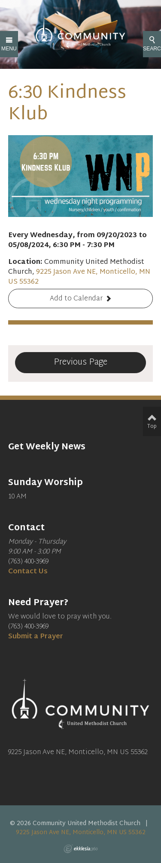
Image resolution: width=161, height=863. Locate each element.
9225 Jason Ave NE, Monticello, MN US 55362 (79, 277)
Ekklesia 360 (81, 848)
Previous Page (80, 362)
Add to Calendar (76, 299)
